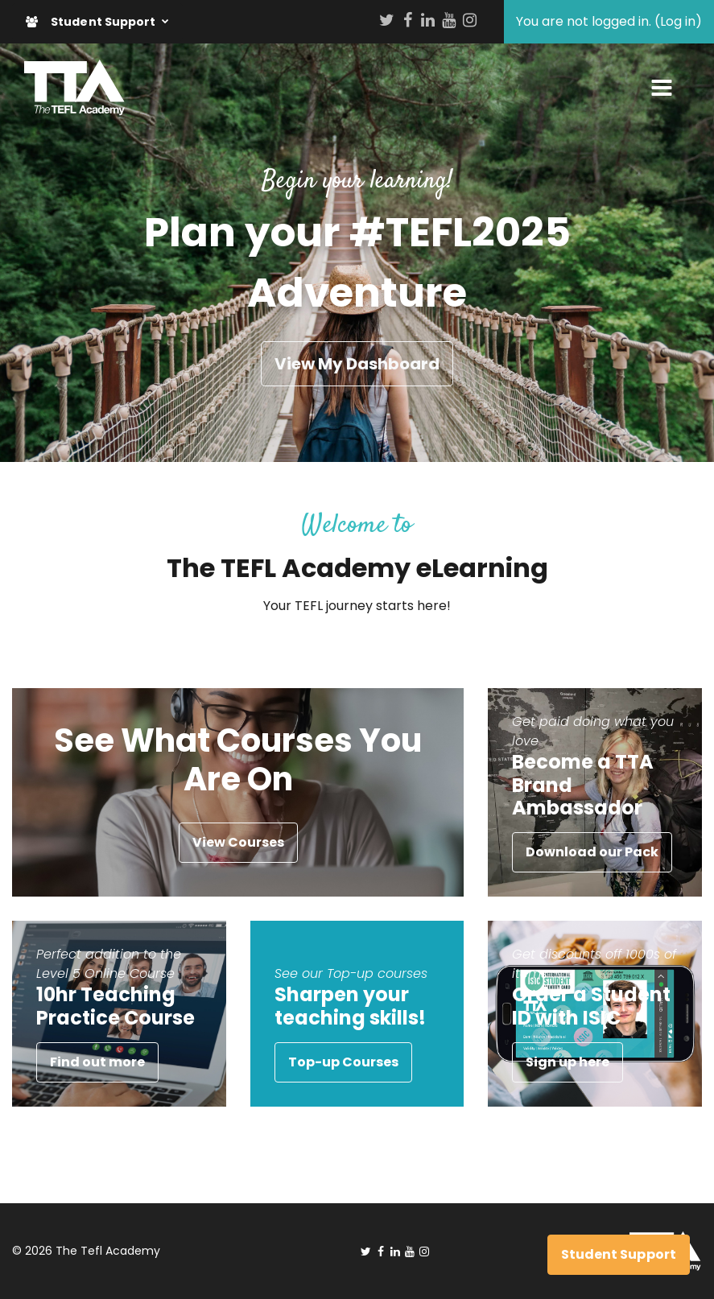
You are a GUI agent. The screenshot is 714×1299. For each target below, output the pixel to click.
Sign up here (567, 1062)
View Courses (238, 842)
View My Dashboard (357, 364)
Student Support (92, 22)
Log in (677, 21)
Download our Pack (592, 852)
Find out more (97, 1062)
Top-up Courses (343, 1062)
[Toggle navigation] (662, 88)
